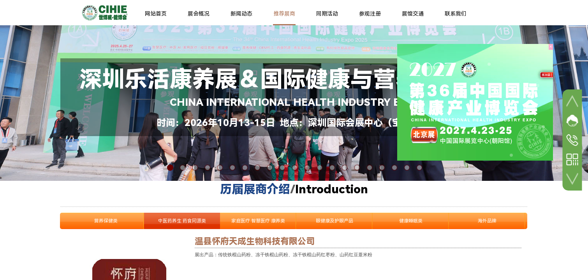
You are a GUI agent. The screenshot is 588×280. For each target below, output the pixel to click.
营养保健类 (106, 221)
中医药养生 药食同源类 (182, 221)
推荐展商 (284, 13)
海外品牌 (487, 221)
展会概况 (198, 13)
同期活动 (327, 13)
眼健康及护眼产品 (334, 221)
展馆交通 (413, 13)
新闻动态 (241, 13)
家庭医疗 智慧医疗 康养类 (258, 221)
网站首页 (156, 13)
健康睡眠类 (411, 221)
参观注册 (370, 13)
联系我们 (456, 13)
